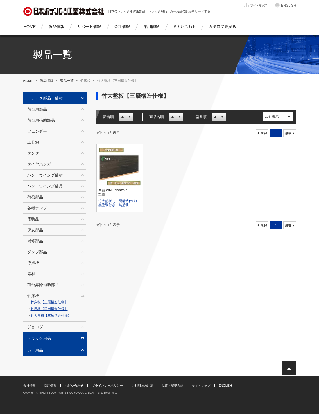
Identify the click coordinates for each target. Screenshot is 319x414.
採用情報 (50, 385)
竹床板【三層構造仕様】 (49, 302)
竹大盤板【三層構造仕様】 (51, 316)
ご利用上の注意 (142, 385)
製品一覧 (67, 81)
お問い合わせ (74, 385)
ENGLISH (225, 385)
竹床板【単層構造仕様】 (49, 309)
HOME (28, 81)
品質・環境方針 (172, 385)
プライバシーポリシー (107, 385)
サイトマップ (201, 385)
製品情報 (46, 81)
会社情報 (29, 385)
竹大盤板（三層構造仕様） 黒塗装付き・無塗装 (120, 203)
